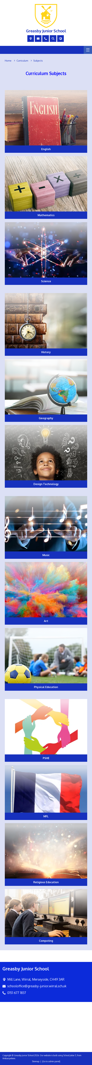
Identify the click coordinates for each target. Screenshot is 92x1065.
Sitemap (35, 1061)
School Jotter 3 (69, 1055)
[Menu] (88, 50)
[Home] (8, 61)
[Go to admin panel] (51, 1061)
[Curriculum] (22, 61)
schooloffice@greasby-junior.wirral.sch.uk (36, 986)
